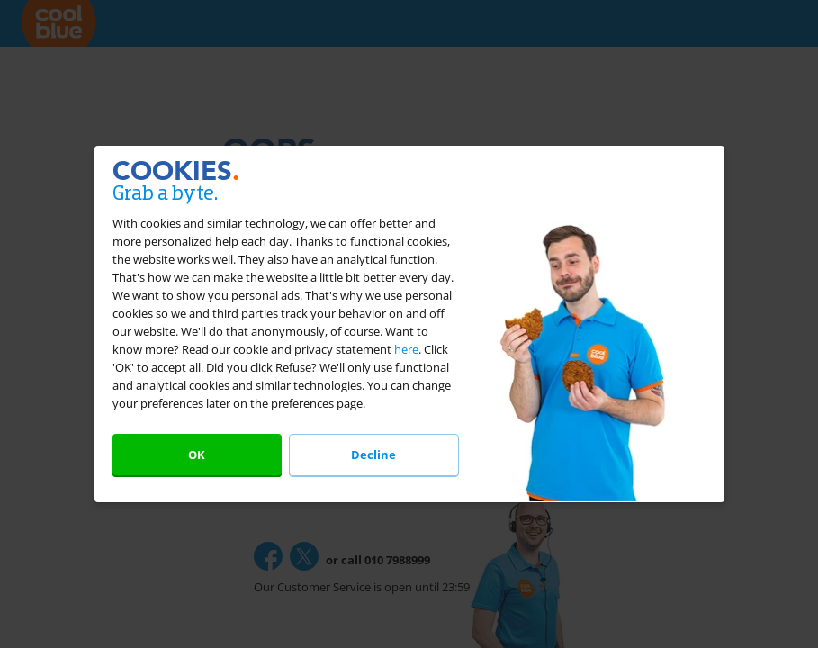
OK (196, 454)
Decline (373, 454)
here (406, 349)
